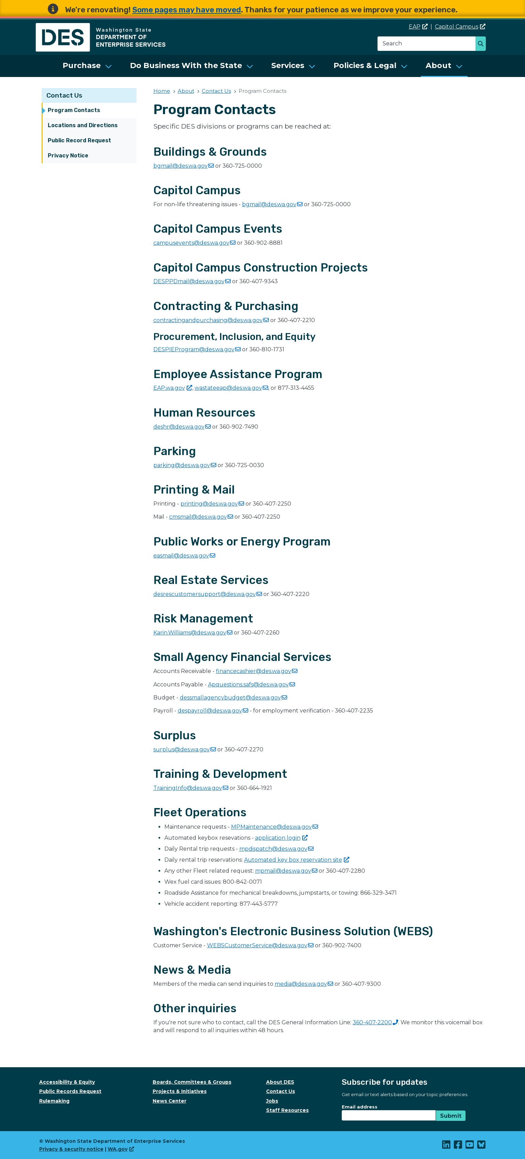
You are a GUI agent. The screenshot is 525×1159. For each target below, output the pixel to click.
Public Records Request (70, 1091)
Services (287, 65)
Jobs (272, 1101)
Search (482, 44)
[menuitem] (87, 66)
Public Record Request (79, 140)
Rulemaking (54, 1101)
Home (161, 91)
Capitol (460, 26)
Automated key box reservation (296, 860)
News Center (169, 1101)
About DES (280, 1082)
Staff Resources (287, 1110)
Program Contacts (74, 110)
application (281, 838)
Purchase (82, 65)
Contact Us (64, 95)
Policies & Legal (364, 65)
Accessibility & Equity (67, 1082)
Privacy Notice (68, 155)
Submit (450, 1116)
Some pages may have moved (186, 9)
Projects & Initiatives (180, 1091)
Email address (360, 1107)
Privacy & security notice (71, 1149)
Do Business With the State (186, 65)
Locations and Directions (83, 125)
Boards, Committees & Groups (192, 1082)
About (438, 65)
